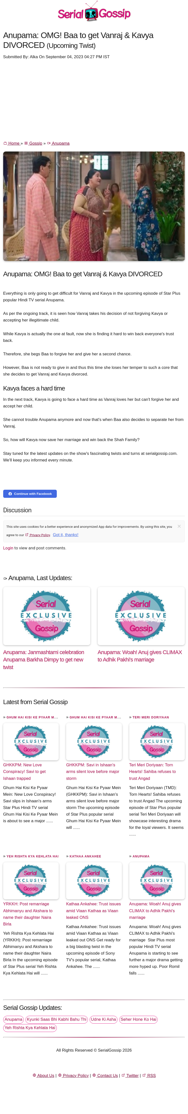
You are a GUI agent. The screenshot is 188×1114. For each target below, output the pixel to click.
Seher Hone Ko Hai (138, 1019)
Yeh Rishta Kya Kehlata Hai (33, 856)
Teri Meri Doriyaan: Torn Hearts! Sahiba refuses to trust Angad (152, 771)
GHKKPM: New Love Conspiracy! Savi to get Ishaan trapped (24, 771)
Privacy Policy (37, 535)
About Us (43, 1075)
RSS (149, 1075)
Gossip (33, 143)
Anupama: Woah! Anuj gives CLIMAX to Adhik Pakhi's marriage (155, 910)
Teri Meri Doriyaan (151, 717)
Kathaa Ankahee (85, 856)
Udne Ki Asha (103, 1019)
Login (8, 547)
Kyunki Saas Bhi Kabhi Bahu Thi (56, 1019)
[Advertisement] (94, 99)
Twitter (130, 1075)
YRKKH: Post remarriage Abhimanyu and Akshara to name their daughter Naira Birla (28, 914)
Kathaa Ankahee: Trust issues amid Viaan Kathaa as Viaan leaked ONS (93, 910)
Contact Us (105, 1075)
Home (12, 143)
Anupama (58, 143)
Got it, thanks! (65, 534)
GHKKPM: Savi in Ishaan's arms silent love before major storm (92, 771)
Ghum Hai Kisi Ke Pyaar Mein (33, 717)
